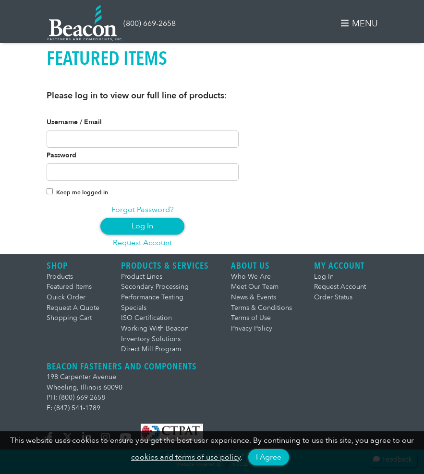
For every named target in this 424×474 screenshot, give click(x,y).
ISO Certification (146, 317)
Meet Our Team (255, 286)
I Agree (268, 457)
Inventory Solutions (151, 339)
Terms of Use (251, 317)
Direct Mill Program (151, 349)
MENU (359, 24)
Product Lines (141, 276)
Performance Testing (152, 297)
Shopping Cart (69, 317)
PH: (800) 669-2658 (76, 397)
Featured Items (69, 286)
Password (61, 155)
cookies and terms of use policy (186, 457)
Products (60, 276)
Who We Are (251, 276)
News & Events (253, 297)
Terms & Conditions (261, 307)
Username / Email (74, 122)
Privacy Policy (251, 328)
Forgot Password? (142, 209)
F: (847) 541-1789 (73, 408)
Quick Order (66, 297)
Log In (142, 226)
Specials (133, 307)
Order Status (333, 297)
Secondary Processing (155, 286)
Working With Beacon (155, 328)
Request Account (142, 242)
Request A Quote (73, 307)
